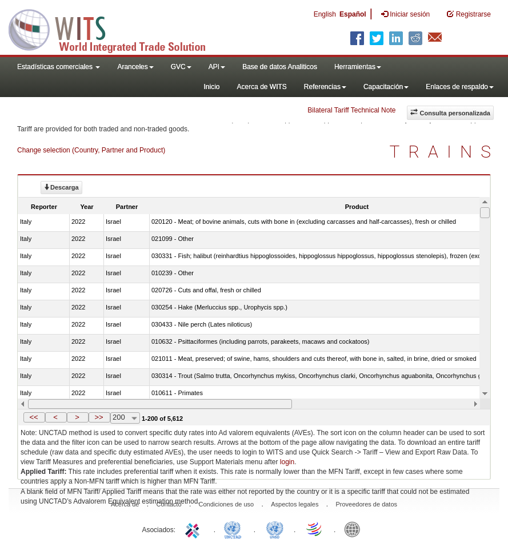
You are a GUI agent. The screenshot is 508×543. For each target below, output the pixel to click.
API (217, 67)
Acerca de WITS (261, 87)
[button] (34, 417)
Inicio (211, 87)
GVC (181, 67)
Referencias (325, 87)
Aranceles (135, 67)
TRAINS (444, 152)
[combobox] (125, 418)
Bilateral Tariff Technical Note (351, 110)
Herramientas (357, 67)
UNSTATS (274, 528)
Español (352, 14)
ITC (194, 528)
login (287, 462)
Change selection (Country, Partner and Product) (91, 150)
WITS (114, 28)
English (325, 14)
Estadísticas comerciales (58, 67)
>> (98, 417)
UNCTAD (234, 528)
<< (33, 417)
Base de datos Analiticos (279, 67)
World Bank (354, 528)
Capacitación (386, 87)
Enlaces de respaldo (460, 87)
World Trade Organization (314, 528)
